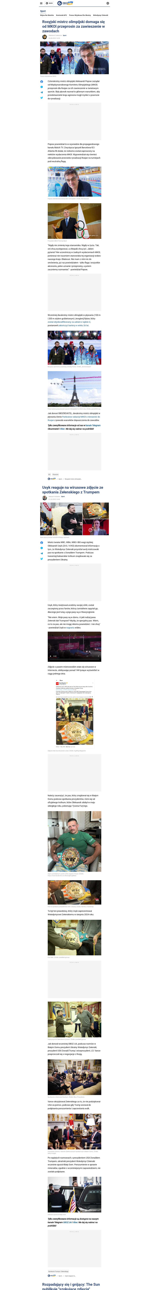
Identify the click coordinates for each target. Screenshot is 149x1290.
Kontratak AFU (61, 15)
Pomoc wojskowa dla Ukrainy (80, 15)
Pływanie (55, 474)
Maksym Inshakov (54, 496)
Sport (64, 35)
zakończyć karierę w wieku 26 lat (73, 325)
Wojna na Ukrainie (47, 15)
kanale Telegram (93, 425)
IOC (49, 474)
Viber (62, 429)
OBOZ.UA (67, 1222)
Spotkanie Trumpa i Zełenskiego (58, 1271)
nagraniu (70, 627)
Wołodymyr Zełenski (100, 15)
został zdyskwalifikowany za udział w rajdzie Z (69, 322)
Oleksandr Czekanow (55, 35)
